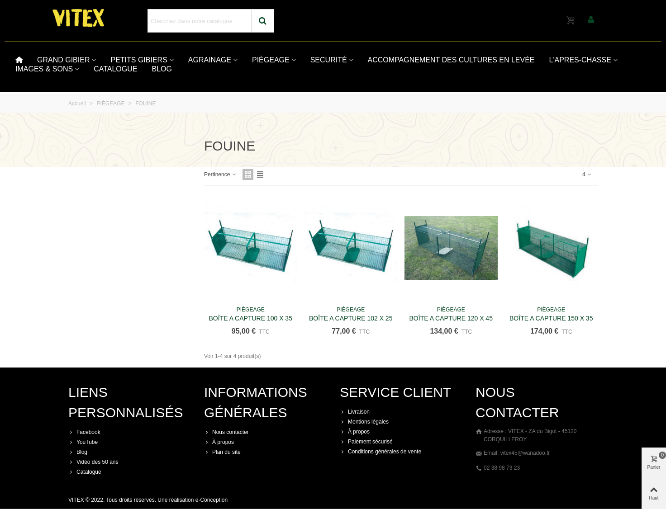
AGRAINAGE (209, 60)
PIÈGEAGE (271, 60)
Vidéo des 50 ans (93, 462)
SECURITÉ (328, 60)
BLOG (161, 69)
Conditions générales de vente (380, 452)
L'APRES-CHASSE (580, 60)
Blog (77, 452)
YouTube (83, 442)
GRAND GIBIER (63, 60)
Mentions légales (364, 422)
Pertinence (220, 174)
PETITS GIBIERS (138, 60)
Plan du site (222, 452)
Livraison (355, 412)
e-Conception (211, 500)
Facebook (84, 432)
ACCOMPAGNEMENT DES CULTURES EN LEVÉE (451, 60)
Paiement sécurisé (366, 442)
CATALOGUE (115, 69)
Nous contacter (226, 432)
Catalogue (84, 472)
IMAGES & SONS (44, 69)
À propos (219, 442)
